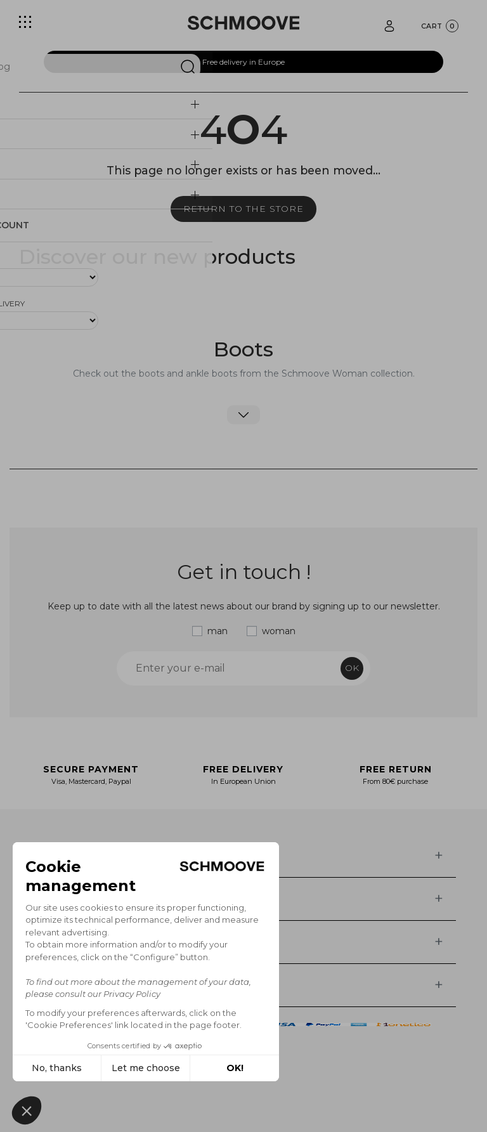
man (217, 631)
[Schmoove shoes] (243, 23)
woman (278, 631)
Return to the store (243, 208)
